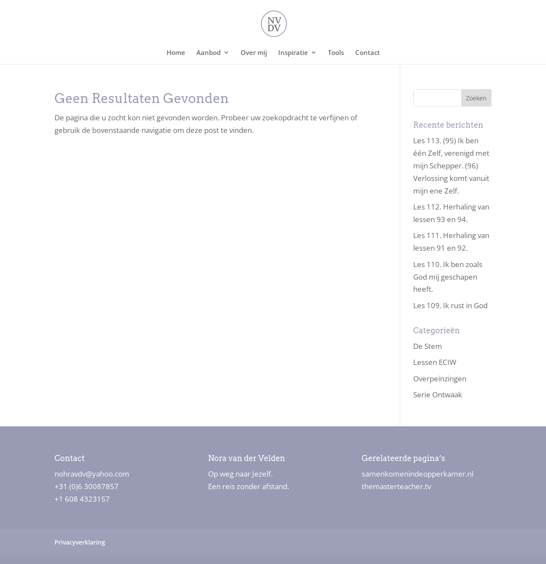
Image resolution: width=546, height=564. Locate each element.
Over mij (254, 53)
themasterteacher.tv (396, 486)
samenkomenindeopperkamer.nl (417, 474)
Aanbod (208, 53)
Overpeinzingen (439, 379)
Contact (367, 53)
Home (176, 53)
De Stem (427, 346)
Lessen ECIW (434, 362)
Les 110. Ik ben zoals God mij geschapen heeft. (447, 276)
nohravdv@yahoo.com (92, 474)
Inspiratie (293, 53)
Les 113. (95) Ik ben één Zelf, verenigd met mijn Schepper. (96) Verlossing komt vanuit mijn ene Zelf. (451, 165)
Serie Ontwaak (437, 395)
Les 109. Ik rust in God (450, 305)
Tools (336, 53)
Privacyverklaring (80, 542)
